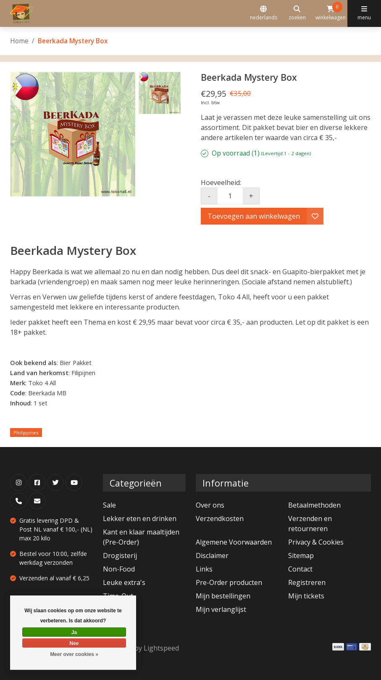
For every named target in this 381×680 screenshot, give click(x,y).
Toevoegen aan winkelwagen (254, 216)
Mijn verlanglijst (221, 609)
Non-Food (119, 569)
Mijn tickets (306, 596)
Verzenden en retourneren (310, 523)
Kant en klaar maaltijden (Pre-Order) (141, 537)
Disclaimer (212, 555)
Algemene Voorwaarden (234, 542)
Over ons (210, 505)
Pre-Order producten (229, 582)
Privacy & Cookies (316, 542)
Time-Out (118, 596)
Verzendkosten (220, 518)
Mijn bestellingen (223, 596)
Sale (109, 505)
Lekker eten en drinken (139, 518)
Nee (74, 643)
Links (204, 569)
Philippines (26, 432)
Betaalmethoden (314, 505)
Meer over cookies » (74, 654)
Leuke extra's (124, 582)
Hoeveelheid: (221, 182)
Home (19, 41)
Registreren (307, 582)
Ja (74, 632)
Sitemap (301, 555)
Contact (300, 569)
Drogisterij (120, 555)
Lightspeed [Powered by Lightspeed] (161, 648)
